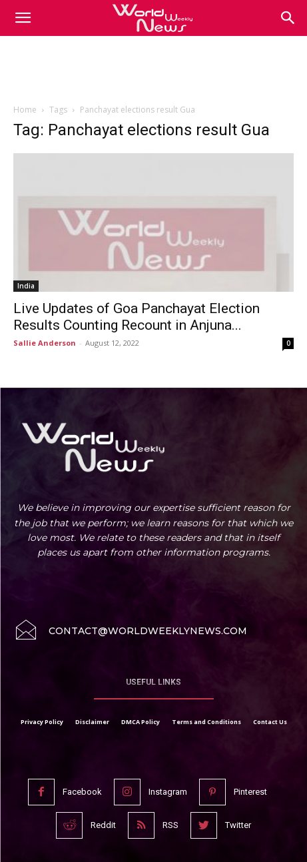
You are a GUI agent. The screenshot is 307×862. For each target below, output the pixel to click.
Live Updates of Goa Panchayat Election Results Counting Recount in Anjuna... (136, 316)
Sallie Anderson (44, 343)
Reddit (103, 825)
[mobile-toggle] (22, 18)
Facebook (82, 792)
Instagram (168, 792)
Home (25, 109)
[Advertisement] (153, 72)
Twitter (238, 825)
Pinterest (250, 792)
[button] (288, 18)
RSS (170, 825)
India (26, 285)
